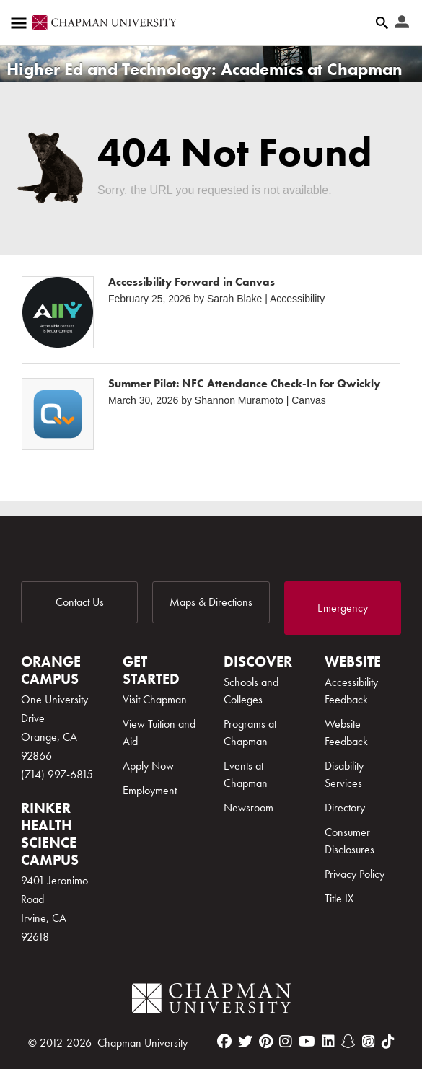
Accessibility (297, 298)
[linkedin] (328, 1041)
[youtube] (307, 1041)
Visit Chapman (155, 699)
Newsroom (248, 807)
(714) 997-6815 (57, 774)
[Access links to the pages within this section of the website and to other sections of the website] (21, 23)
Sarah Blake (234, 298)
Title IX (339, 898)
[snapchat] (348, 1041)
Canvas (308, 400)
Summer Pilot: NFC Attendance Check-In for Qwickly (244, 383)
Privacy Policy (354, 873)
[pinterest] (266, 1041)
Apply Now (148, 765)
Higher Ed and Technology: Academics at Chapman (204, 69)
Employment (150, 790)
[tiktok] (388, 1041)
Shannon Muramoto (239, 400)
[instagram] (285, 1041)
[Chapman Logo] (211, 1001)
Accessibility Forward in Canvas (191, 281)
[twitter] (245, 1041)
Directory (345, 807)
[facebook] (224, 1041)
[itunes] (368, 1041)
